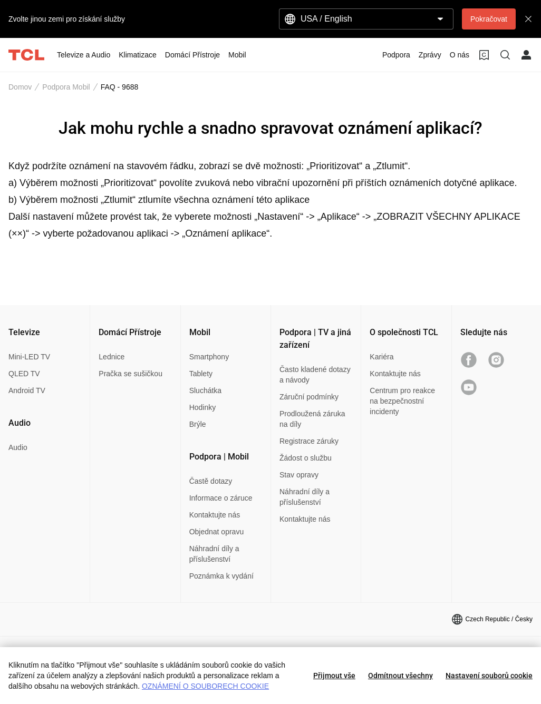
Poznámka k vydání (221, 576)
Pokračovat (488, 19)
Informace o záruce (221, 498)
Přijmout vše (334, 675)
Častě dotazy (211, 481)
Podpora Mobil (66, 87)
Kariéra (381, 357)
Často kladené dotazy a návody (315, 374)
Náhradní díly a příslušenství (214, 553)
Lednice (111, 357)
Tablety (200, 373)
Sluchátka (205, 390)
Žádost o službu (305, 458)
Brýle (197, 424)
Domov (20, 87)
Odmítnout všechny (400, 675)
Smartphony (209, 357)
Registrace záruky (309, 441)
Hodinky (202, 407)
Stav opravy (298, 475)
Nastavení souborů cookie (489, 675)
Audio (17, 447)
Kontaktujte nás (214, 515)
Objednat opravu (216, 531)
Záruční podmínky (309, 397)
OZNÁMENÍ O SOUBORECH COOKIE (205, 686)
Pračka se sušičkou (130, 373)
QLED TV (24, 373)
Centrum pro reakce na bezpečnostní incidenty (402, 401)
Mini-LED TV (29, 357)
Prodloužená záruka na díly (312, 418)
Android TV (26, 390)
